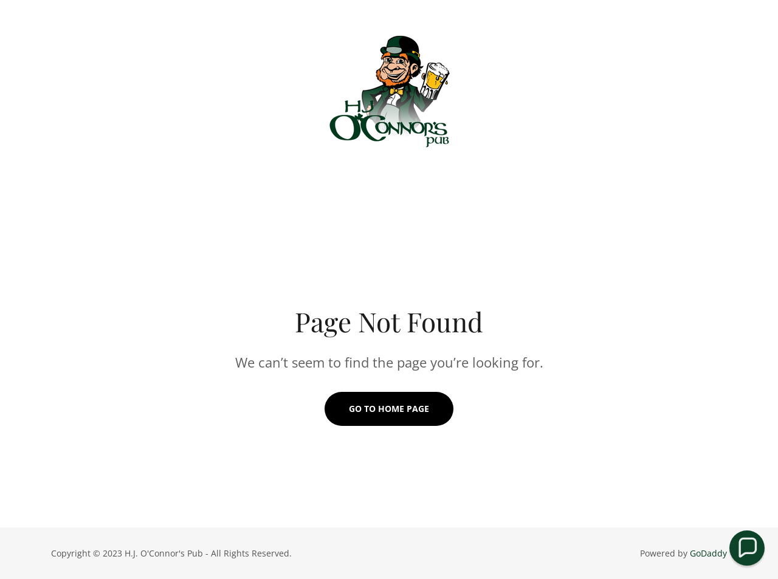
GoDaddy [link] (708, 553)
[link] (389, 93)
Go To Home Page (389, 408)
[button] (747, 548)
